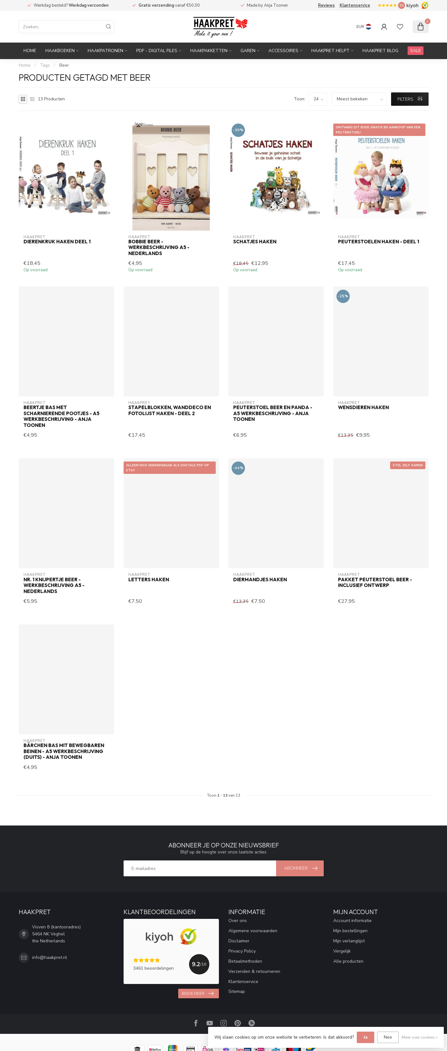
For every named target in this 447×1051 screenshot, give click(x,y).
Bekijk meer (197, 993)
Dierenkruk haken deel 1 (57, 242)
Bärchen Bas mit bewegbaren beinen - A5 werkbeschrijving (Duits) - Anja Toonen (64, 751)
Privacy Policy (242, 951)
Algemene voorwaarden (252, 931)
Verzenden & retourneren (254, 971)
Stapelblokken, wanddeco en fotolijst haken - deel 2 (169, 410)
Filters (409, 99)
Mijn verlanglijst (349, 941)
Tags (45, 65)
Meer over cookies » (419, 1037)
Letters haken (148, 580)
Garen (247, 51)
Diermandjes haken (260, 580)
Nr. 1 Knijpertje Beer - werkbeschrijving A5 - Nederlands (54, 585)
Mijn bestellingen (350, 931)
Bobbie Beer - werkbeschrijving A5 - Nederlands (158, 247)
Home (30, 51)
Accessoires (283, 51)
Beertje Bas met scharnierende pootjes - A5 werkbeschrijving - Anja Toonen (61, 416)
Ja (365, 1037)
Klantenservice (355, 5)
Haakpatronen (105, 51)
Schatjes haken (254, 242)
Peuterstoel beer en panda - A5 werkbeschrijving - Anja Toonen (272, 413)
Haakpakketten (208, 51)
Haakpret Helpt (330, 51)
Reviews (326, 5)
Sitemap (236, 991)
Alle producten (348, 961)
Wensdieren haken (363, 407)
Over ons (237, 921)
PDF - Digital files (156, 51)
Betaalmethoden (245, 961)
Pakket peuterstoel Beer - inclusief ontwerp (375, 582)
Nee (388, 1037)
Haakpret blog (380, 51)
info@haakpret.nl (49, 957)
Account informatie (352, 921)
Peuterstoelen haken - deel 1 (378, 242)
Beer (64, 65)
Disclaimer (238, 941)
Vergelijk (342, 951)
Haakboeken (60, 51)
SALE (415, 51)
